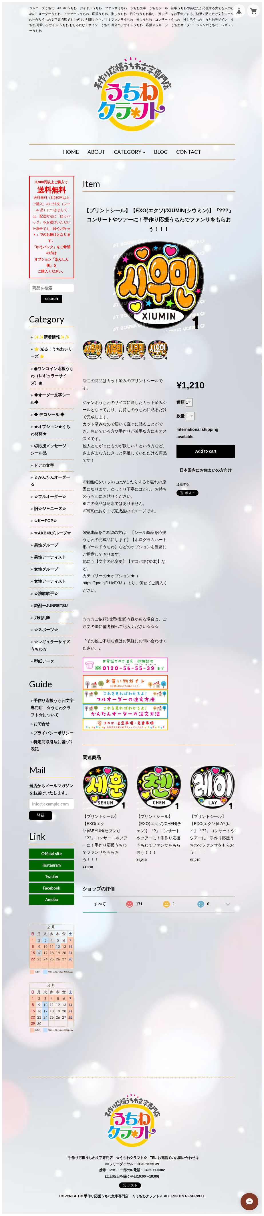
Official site (51, 853)
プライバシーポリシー (53, 733)
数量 (180, 416)
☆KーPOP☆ (45, 520)
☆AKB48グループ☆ (52, 533)
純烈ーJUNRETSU (51, 605)
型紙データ (44, 661)
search (51, 298)
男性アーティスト (50, 557)
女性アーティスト (50, 581)
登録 (41, 815)
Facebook (51, 888)
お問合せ (41, 723)
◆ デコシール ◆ (49, 414)
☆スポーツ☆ (46, 629)
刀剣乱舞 (42, 617)
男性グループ (46, 545)
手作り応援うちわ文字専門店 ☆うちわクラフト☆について (52, 707)
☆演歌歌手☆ (46, 593)
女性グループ (46, 569)
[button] (130, 152)
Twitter (51, 876)
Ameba (51, 899)
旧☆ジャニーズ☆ (50, 508)
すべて (100, 904)
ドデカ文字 (44, 465)
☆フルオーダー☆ (50, 496)
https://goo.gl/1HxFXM (102, 583)
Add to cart (205, 451)
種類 (180, 402)
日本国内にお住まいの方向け (206, 470)
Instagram (51, 865)
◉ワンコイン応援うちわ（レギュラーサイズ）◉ (52, 375)
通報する (182, 484)
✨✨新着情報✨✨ (52, 337)
